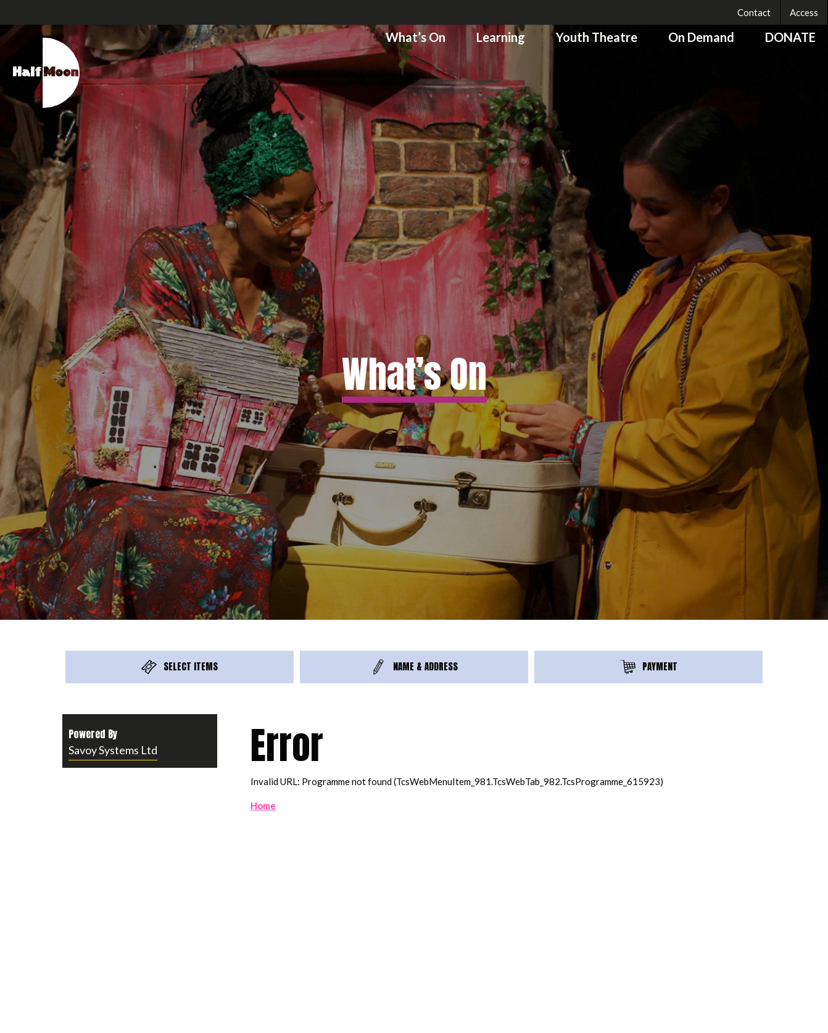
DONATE (790, 37)
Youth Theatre (596, 37)
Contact (754, 12)
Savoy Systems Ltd (112, 750)
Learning (500, 37)
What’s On (415, 37)
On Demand (701, 37)
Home (263, 805)
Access (804, 12)
